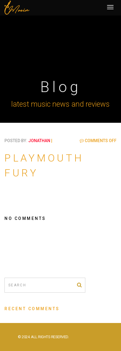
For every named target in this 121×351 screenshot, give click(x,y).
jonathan (39, 140)
